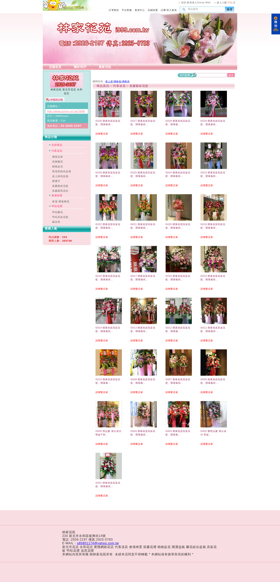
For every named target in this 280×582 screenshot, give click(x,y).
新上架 (109, 81)
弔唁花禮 (57, 206)
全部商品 (57, 144)
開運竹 (56, 181)
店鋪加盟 (153, 10)
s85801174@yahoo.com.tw (98, 543)
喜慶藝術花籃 (60, 185)
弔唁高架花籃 (60, 217)
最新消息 (105, 66)
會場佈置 (57, 195)
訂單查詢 (114, 10)
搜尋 (230, 9)
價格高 (126, 81)
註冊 (163, 10)
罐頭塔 (56, 221)
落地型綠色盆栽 (61, 171)
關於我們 (80, 66)
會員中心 (140, 10)
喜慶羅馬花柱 (60, 190)
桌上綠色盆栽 (60, 176)
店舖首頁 (55, 66)
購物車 (275, 24)
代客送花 (57, 150)
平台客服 (127, 10)
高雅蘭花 (57, 161)
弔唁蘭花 (57, 212)
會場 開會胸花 (60, 201)
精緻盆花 (57, 166)
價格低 (117, 81)
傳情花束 (57, 156)
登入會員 (172, 10)
